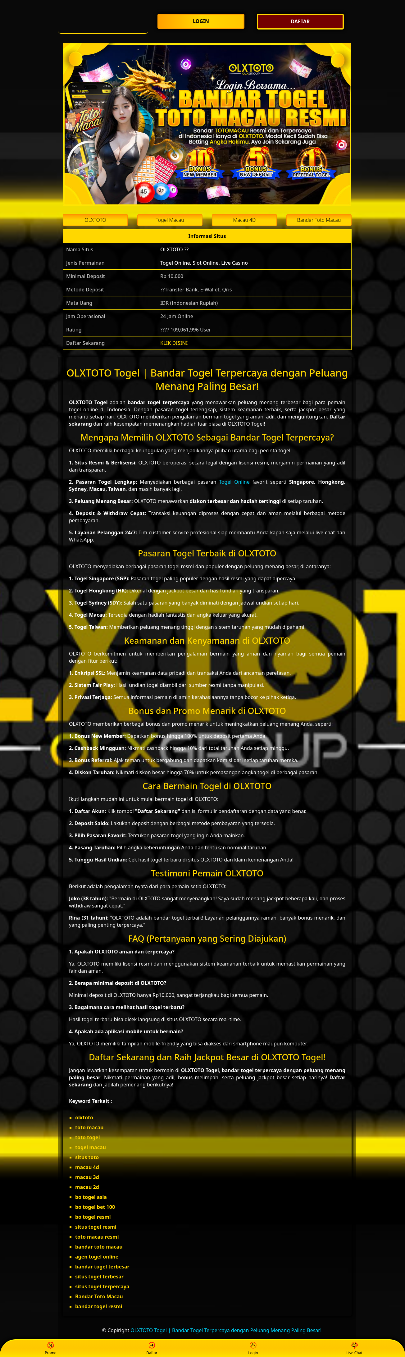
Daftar (151, 1349)
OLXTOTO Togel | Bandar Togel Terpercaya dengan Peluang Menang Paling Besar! (225, 1330)
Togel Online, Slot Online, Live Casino (204, 262)
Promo (51, 1349)
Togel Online (234, 481)
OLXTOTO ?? (174, 249)
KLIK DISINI (174, 343)
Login (253, 1349)
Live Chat (354, 1349)
